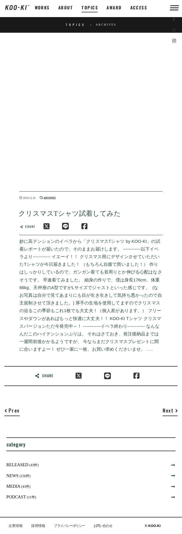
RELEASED (22, 464)
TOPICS (89, 7)
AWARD (114, 7)
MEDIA (18, 486)
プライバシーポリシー (69, 526)
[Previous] (12, 412)
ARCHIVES (50, 198)
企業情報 (16, 526)
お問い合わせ (102, 526)
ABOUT (65, 7)
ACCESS (138, 7)
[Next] (170, 412)
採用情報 (38, 526)
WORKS (42, 7)
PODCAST (21, 497)
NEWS (18, 475)
